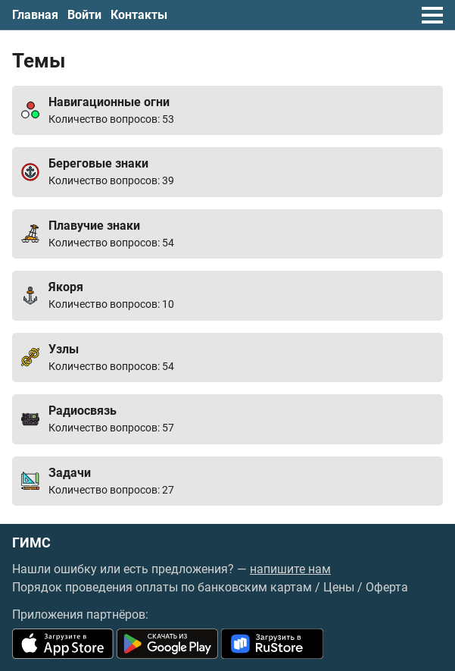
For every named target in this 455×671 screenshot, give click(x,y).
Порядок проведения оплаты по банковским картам (162, 587)
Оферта (387, 587)
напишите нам (290, 569)
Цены (338, 587)
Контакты (139, 15)
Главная (35, 15)
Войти (84, 15)
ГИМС (31, 543)
